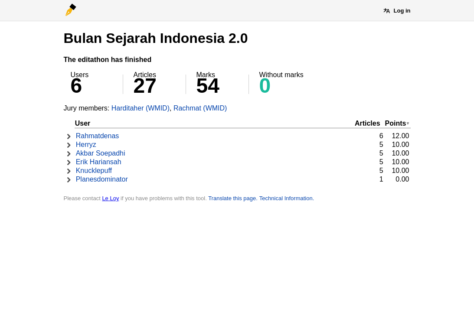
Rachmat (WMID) (200, 108)
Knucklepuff (94, 170)
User (83, 123)
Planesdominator (102, 179)
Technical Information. (286, 198)
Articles (367, 123)
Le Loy (110, 198)
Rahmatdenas (97, 136)
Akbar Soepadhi (100, 153)
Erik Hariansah (98, 162)
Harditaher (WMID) (140, 108)
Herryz (86, 144)
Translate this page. (233, 198)
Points (395, 123)
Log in (402, 10)
